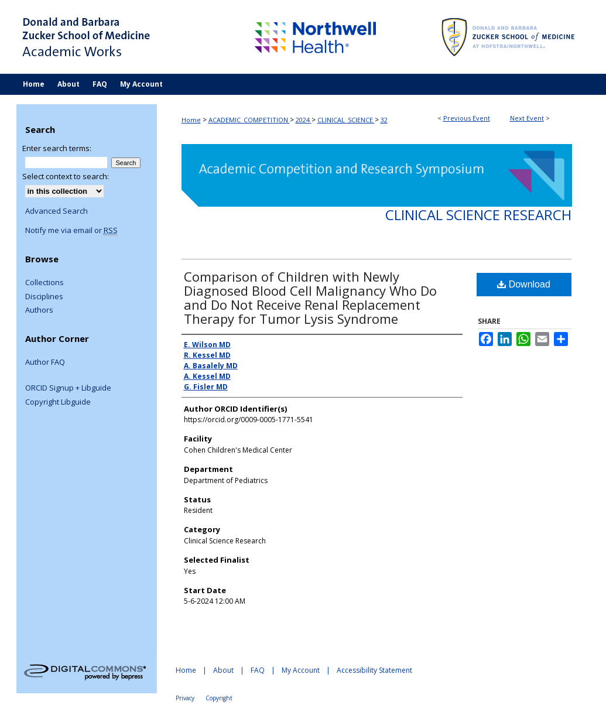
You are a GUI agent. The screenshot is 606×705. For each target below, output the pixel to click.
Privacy (185, 698)
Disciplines (44, 297)
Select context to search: (65, 176)
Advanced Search (56, 211)
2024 (303, 119)
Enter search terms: (56, 148)
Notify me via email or (71, 230)
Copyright (219, 698)
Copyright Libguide (58, 402)
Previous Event (466, 118)
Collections (44, 283)
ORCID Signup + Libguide (68, 388)
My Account (301, 670)
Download (523, 284)
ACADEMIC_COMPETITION (249, 119)
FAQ (258, 670)
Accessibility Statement (374, 670)
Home (191, 119)
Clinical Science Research (478, 214)
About (223, 670)
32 (384, 119)
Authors (39, 310)
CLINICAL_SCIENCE (346, 119)
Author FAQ (45, 362)
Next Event (527, 118)
